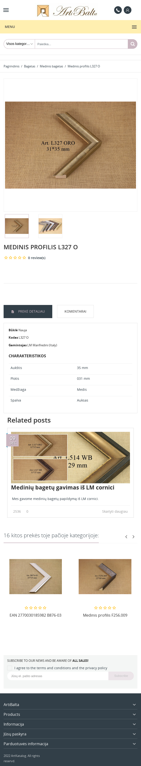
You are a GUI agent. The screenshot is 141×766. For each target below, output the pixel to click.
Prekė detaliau (31, 311)
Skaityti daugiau (116, 511)
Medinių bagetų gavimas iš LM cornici (62, 487)
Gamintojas (18, 345)
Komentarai (75, 311)
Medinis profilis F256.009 (105, 615)
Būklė (13, 330)
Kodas (13, 337)
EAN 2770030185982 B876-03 (35, 615)
